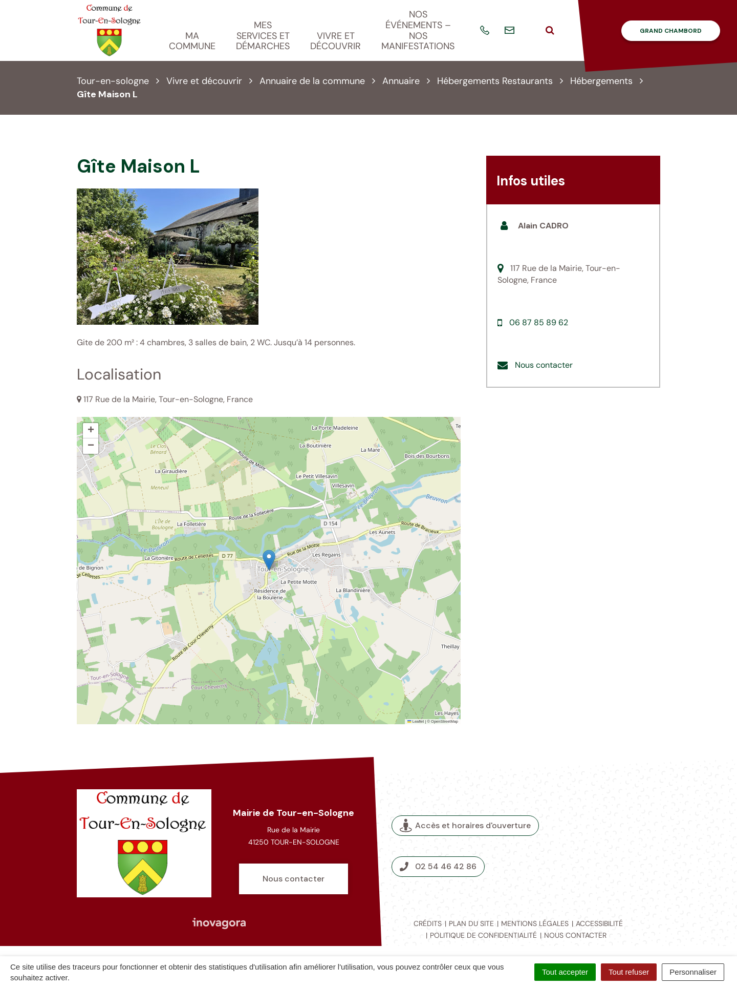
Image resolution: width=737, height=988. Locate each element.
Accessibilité (599, 923)
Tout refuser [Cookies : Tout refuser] (629, 972)
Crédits (428, 923)
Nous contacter (544, 365)
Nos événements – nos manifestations (417, 30)
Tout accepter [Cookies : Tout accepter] (565, 972)
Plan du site (471, 923)
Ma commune (192, 41)
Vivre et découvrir (335, 41)
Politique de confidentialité (483, 935)
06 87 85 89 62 (538, 322)
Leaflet (415, 721)
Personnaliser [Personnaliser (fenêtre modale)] (693, 972)
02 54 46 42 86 (438, 866)
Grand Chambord (671, 31)
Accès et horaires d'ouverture (465, 825)
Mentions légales (535, 923)
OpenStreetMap (444, 721)
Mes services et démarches (263, 35)
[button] (269, 560)
